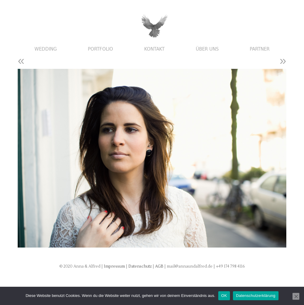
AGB (159, 266)
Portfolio (100, 49)
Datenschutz (140, 266)
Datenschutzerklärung (255, 295)
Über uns (207, 49)
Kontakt (154, 49)
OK (224, 295)
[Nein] (296, 296)
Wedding (45, 49)
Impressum (114, 266)
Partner (260, 49)
